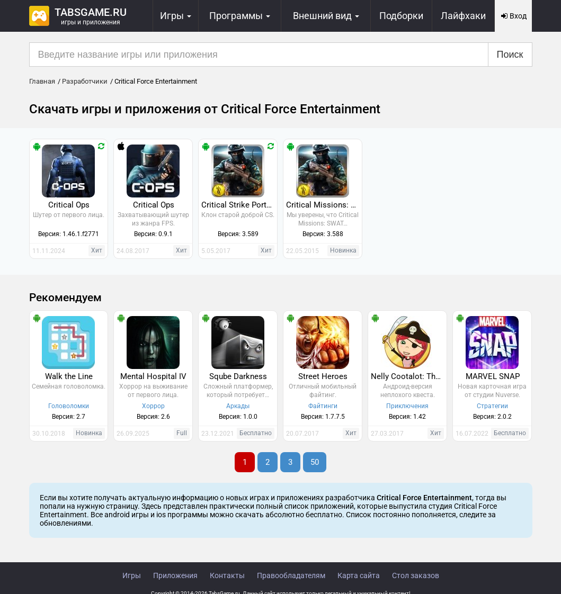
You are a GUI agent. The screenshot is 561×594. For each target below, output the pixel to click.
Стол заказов (415, 575)
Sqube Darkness (238, 376)
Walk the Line (69, 376)
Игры (131, 575)
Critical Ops (69, 205)
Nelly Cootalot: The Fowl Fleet (409, 376)
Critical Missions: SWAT (324, 205)
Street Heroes (323, 376)
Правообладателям (291, 575)
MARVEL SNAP (493, 376)
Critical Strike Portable (239, 205)
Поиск (510, 54)
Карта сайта (358, 575)
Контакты (227, 575)
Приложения (175, 575)
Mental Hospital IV (153, 376)
